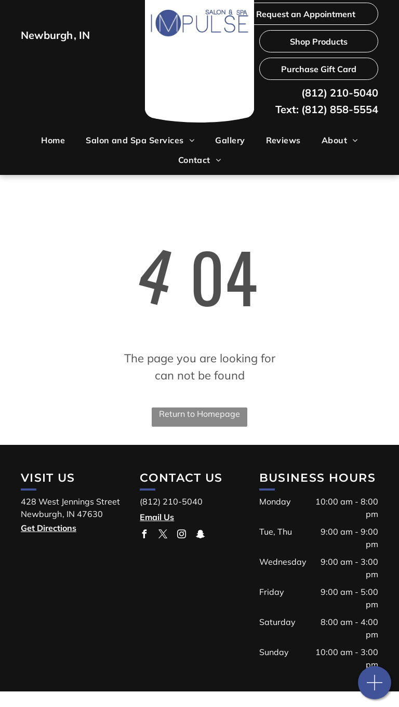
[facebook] (144, 535)
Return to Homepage (199, 414)
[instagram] (181, 535)
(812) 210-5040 (339, 92)
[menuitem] (53, 140)
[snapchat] (200, 535)
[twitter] (162, 535)
